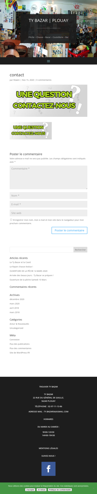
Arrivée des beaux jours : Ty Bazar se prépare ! (32, 275)
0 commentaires (43, 80)
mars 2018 (14, 312)
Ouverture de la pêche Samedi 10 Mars (28, 279)
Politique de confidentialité (60, 490)
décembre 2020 (17, 299)
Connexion (15, 339)
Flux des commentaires (20, 348)
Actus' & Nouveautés (19, 323)
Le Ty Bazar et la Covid (20, 262)
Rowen (16, 80)
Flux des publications (20, 344)
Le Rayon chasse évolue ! (21, 266)
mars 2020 (14, 303)
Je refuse (41, 490)
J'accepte (30, 490)
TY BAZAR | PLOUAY (48, 20)
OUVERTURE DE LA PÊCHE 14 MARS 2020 (28, 271)
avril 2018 (14, 308)
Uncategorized (16, 328)
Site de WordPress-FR (20, 352)
